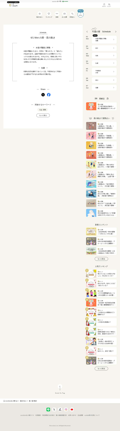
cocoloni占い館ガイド (27, 415)
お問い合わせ (72, 415)
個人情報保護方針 (61, 415)
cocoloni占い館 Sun (11, 401)
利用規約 (38, 415)
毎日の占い (23, 401)
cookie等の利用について (92, 415)
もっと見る (43, 115)
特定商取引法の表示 (48, 415)
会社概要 (80, 415)
